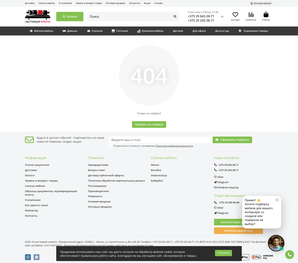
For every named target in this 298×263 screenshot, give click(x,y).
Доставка (30, 3)
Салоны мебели (46, 3)
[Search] (133, 16)
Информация (35, 157)
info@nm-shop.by (226, 187)
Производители (98, 191)
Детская (178, 31)
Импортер (31, 210)
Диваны (70, 31)
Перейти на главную (149, 124)
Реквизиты (95, 196)
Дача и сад (222, 31)
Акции (147, 3)
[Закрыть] (277, 214)
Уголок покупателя (37, 165)
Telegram (221, 182)
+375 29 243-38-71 (201, 20)
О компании (65, 3)
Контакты (31, 215)
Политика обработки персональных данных (116, 180)
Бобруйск (157, 180)
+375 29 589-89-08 (226, 202)
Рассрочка (134, 3)
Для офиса (199, 31)
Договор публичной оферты (106, 175)
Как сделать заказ (36, 205)
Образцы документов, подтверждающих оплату (51, 193)
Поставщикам (97, 186)
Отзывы (158, 3)
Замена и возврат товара (89, 3)
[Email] (161, 140)
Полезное (96, 157)
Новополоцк (159, 175)
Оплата (30, 175)
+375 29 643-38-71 (201, 16)
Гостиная (120, 31)
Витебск (156, 170)
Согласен (223, 253)
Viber (219, 177)
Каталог (70, 16)
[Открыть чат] (276, 243)
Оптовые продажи (115, 3)
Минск (155, 165)
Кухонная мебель (150, 31)
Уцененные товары (253, 31)
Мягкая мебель (41, 31)
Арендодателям (98, 165)
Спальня (94, 31)
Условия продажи (99, 201)
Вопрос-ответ (96, 170)
